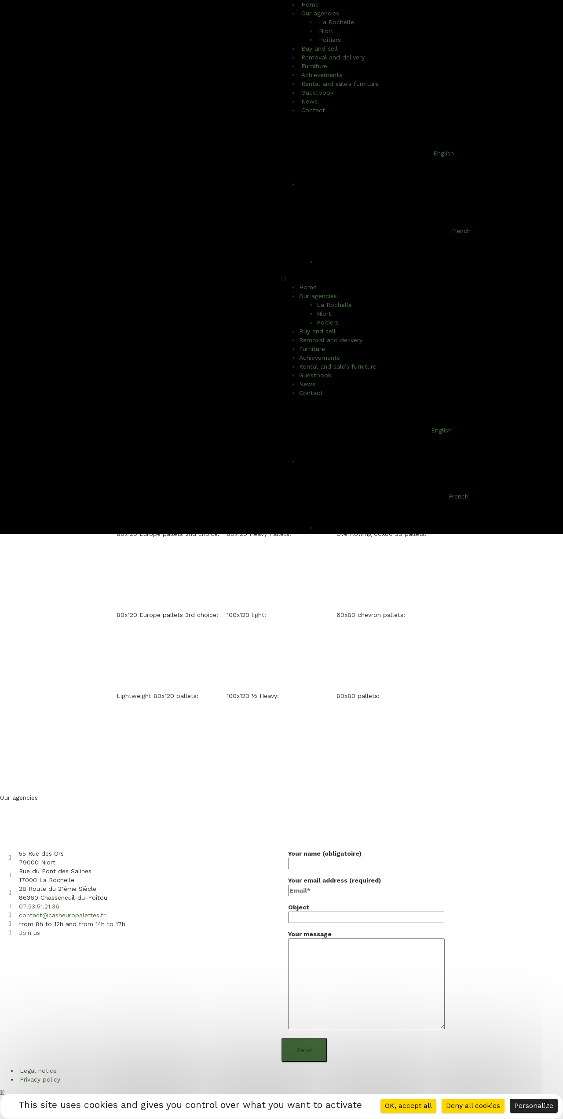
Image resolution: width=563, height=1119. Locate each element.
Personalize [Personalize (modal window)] (533, 1105)
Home (308, 287)
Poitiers (328, 322)
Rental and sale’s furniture (340, 83)
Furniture (312, 348)
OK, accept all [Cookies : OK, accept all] (408, 1105)
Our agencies (318, 295)
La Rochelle (336, 22)
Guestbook (315, 375)
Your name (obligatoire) (366, 858)
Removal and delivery (333, 57)
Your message (366, 980)
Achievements (319, 357)
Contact (313, 110)
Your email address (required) (366, 885)
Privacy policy (40, 1079)
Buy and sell (317, 331)
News (307, 384)
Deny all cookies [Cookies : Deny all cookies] (473, 1105)
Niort (324, 313)
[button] (422, 278)
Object (366, 912)
